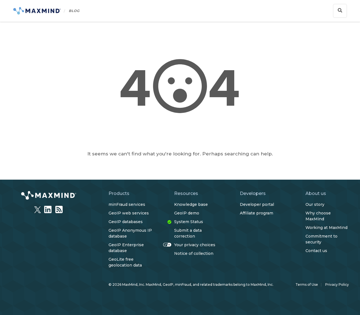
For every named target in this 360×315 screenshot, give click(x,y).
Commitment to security (321, 239)
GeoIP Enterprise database (126, 247)
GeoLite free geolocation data (125, 262)
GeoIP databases (126, 221)
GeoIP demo (186, 213)
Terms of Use (306, 284)
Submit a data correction (188, 233)
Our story (314, 204)
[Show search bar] (340, 11)
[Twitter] (37, 208)
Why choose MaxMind (318, 216)
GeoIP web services (129, 213)
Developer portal (257, 204)
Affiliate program (256, 213)
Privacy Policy (337, 284)
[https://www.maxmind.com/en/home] (49, 196)
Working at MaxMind (326, 227)
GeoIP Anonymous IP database (130, 233)
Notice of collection (193, 253)
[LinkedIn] (48, 208)
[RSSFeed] (59, 208)
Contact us (316, 250)
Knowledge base (191, 204)
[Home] (46, 11)
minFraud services (127, 204)
